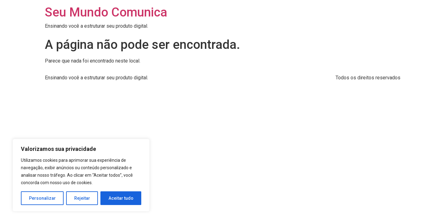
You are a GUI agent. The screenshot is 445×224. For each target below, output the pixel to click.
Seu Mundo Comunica (106, 12)
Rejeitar (82, 198)
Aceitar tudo (121, 198)
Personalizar (42, 198)
